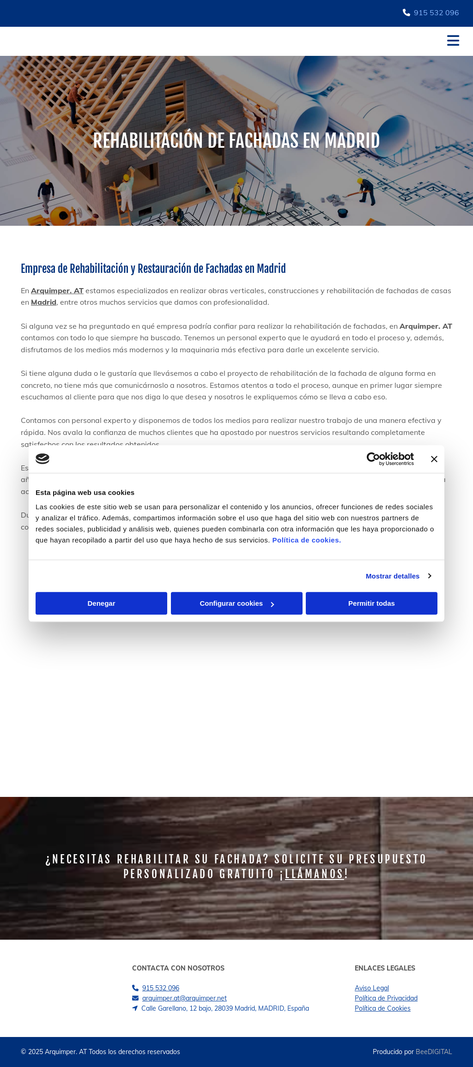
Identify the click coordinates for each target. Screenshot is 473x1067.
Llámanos (314, 874)
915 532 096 (436, 12)
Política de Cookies (383, 1008)
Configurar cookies (237, 603)
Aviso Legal (372, 988)
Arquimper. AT (57, 290)
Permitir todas (371, 603)
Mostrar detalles (393, 576)
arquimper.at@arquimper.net (184, 998)
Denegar (101, 603)
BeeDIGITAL (434, 1052)
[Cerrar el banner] (434, 459)
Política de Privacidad (386, 998)
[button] (277, 41)
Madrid (43, 302)
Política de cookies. (306, 540)
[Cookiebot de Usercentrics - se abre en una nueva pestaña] (373, 459)
